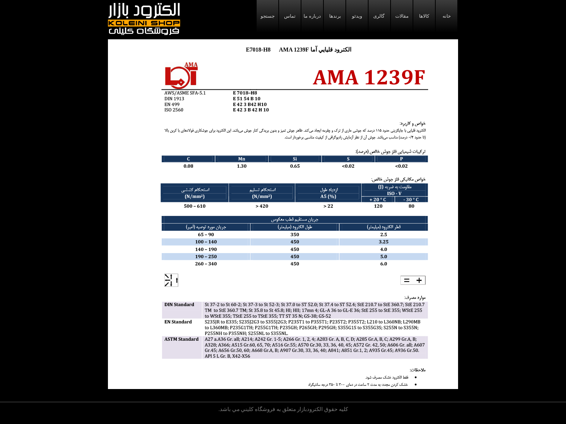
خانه (447, 16)
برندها (334, 16)
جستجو (268, 16)
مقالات (402, 16)
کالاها (424, 16)
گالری (379, 16)
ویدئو (357, 16)
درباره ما (312, 16)
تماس (290, 16)
